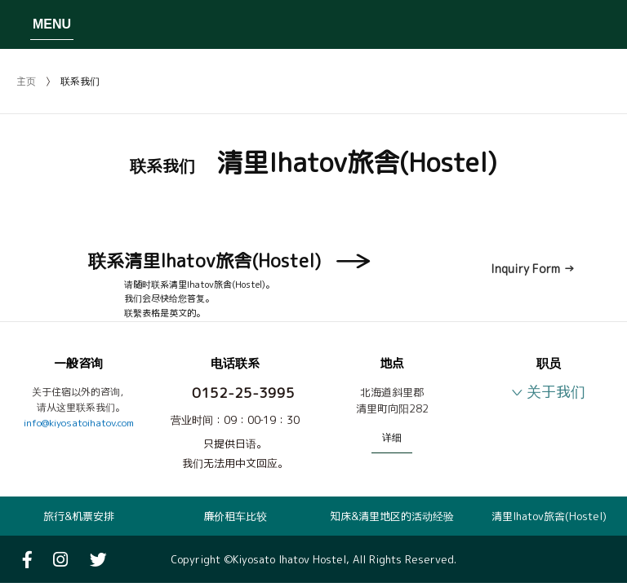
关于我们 (556, 392)
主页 (26, 81)
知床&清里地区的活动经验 (392, 516)
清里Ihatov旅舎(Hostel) (549, 516)
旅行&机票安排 (78, 516)
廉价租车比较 (235, 516)
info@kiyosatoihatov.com (79, 423)
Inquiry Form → (533, 268)
